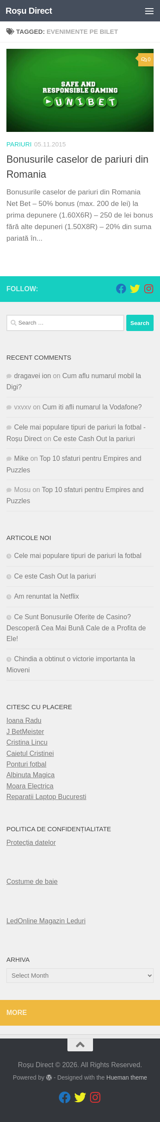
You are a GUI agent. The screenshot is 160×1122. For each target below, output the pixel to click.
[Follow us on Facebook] (121, 288)
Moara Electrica (29, 786)
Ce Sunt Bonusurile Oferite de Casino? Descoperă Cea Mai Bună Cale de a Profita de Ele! (76, 628)
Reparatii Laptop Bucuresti (46, 796)
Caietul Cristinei (30, 753)
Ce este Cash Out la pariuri (94, 438)
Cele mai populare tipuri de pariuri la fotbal (78, 555)
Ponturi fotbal (26, 764)
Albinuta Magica (30, 775)
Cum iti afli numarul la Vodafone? (92, 407)
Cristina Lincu (26, 742)
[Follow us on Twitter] (135, 288)
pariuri (19, 144)
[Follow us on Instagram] (148, 288)
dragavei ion (32, 375)
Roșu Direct (29, 10)
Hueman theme (126, 1077)
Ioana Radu (23, 720)
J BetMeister (25, 731)
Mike (21, 458)
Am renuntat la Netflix (46, 596)
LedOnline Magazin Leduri (46, 921)
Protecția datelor (31, 842)
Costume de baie (32, 881)
